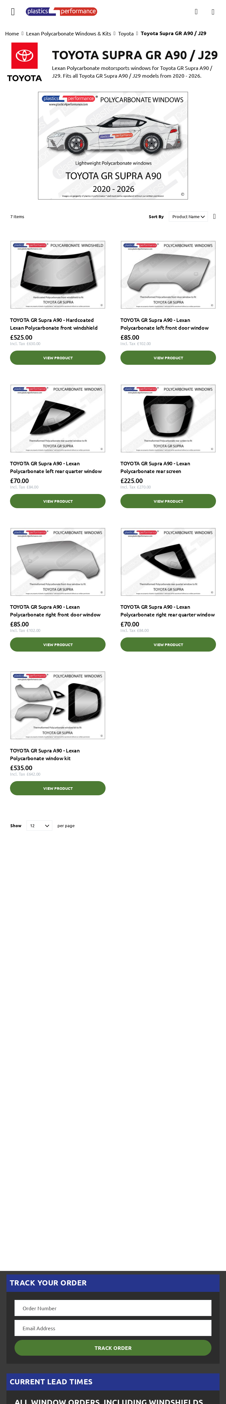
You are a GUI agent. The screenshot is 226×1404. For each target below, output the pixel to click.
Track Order (113, 1347)
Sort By (156, 216)
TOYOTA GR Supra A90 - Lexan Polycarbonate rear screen (155, 467)
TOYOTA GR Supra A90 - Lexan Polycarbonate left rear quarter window (56, 467)
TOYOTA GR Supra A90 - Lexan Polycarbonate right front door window (55, 610)
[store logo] (61, 11)
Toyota (126, 33)
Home (12, 33)
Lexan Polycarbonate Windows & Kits (68, 33)
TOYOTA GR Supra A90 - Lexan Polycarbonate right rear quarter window (167, 610)
